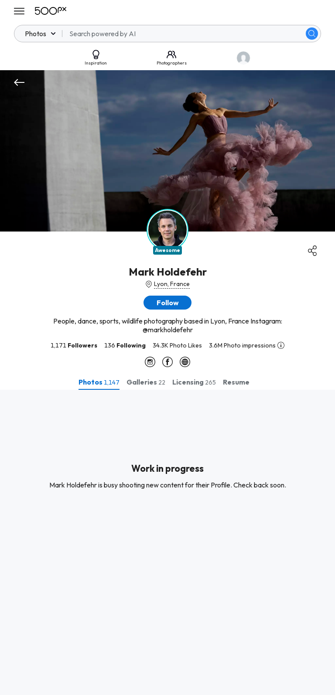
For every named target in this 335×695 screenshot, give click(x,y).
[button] (167, 303)
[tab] (99, 382)
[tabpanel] (167, 542)
